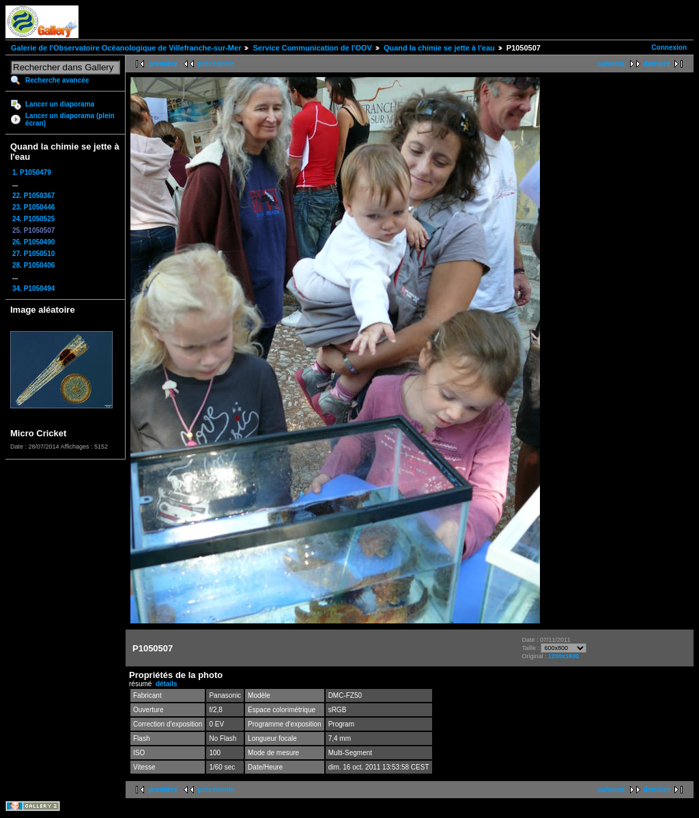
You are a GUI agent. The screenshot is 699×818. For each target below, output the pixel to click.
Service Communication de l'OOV (312, 48)
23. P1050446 (33, 207)
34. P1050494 (33, 288)
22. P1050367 (33, 195)
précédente (216, 64)
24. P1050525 (33, 219)
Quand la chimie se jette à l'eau (439, 48)
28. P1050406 (33, 265)
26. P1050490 (33, 242)
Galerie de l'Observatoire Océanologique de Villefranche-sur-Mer (126, 48)
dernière (657, 64)
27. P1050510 (33, 253)
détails (166, 684)
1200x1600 (563, 656)
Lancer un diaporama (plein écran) (70, 119)
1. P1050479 (31, 172)
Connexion (669, 47)
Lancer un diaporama (59, 104)
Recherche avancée (57, 80)
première (163, 64)
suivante (611, 64)
